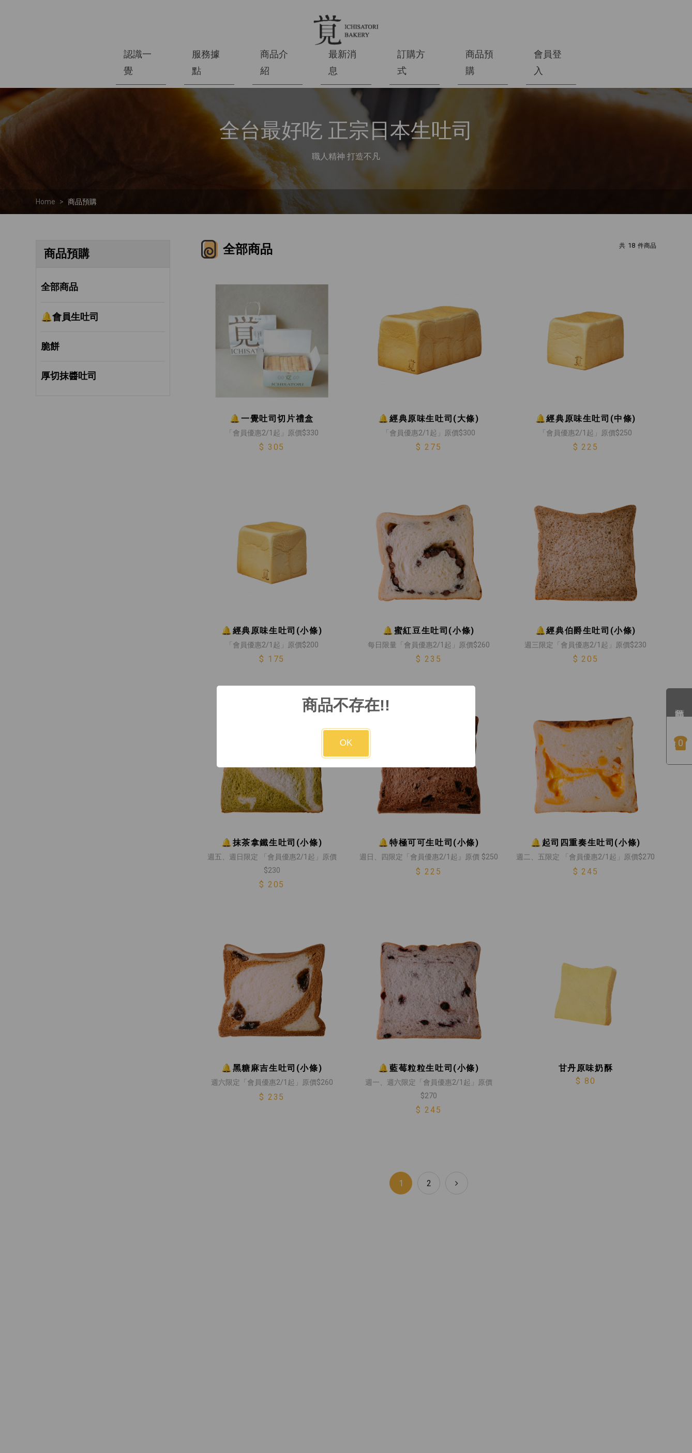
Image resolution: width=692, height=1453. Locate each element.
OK (346, 743)
